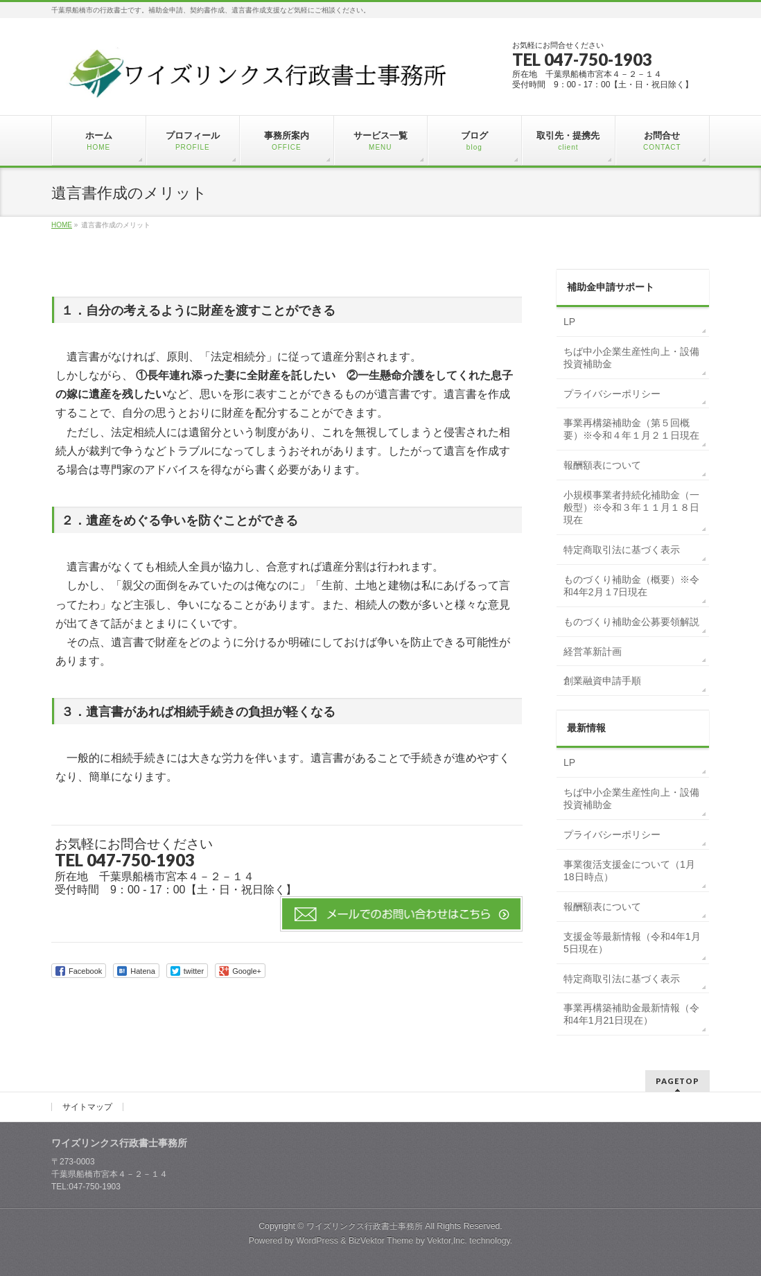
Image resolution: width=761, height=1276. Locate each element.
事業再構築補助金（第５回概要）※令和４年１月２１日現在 (631, 429)
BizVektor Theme (381, 1241)
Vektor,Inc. (447, 1241)
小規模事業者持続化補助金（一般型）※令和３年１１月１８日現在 (631, 507)
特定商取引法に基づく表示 (621, 549)
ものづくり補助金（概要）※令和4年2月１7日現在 (631, 585)
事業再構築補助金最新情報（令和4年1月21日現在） (631, 1014)
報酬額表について (602, 465)
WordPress (317, 1241)
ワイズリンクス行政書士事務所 (364, 1226)
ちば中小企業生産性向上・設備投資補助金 (631, 357)
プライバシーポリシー (612, 393)
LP (569, 321)
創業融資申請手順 (602, 680)
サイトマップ (87, 1107)
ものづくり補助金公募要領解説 (631, 621)
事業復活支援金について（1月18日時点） (629, 870)
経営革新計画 (592, 651)
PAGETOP (677, 1080)
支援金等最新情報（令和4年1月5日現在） (632, 942)
